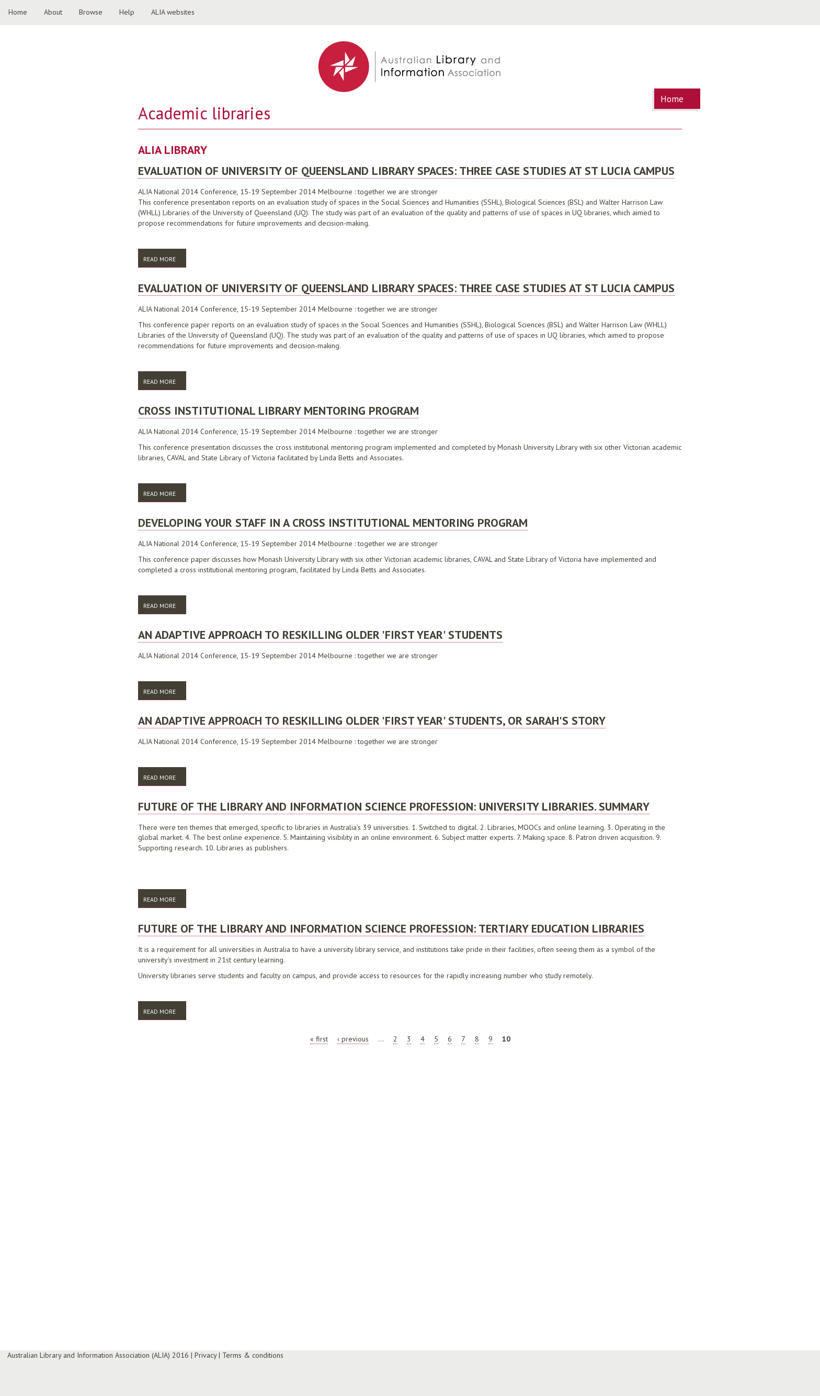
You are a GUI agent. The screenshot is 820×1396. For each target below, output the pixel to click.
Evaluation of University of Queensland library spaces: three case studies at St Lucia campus (406, 170)
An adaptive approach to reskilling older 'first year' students (320, 634)
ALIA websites (173, 12)
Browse (90, 12)
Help (126, 12)
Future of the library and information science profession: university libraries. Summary (394, 806)
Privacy (206, 1355)
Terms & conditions (252, 1355)
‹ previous (353, 1039)
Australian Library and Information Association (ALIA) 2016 (98, 1355)
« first (319, 1039)
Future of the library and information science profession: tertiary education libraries (391, 928)
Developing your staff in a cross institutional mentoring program (333, 522)
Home (17, 12)
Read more (164, 258)
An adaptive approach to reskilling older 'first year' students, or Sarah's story (372, 720)
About (53, 12)
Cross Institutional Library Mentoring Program (278, 410)
